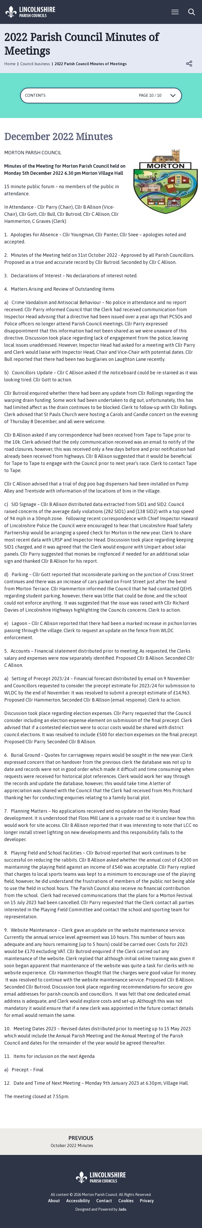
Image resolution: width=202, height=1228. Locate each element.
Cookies (126, 1200)
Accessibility (78, 1200)
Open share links (189, 63)
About (54, 1200)
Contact (104, 1200)
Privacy (147, 1200)
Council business (35, 64)
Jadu (122, 1209)
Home (10, 64)
